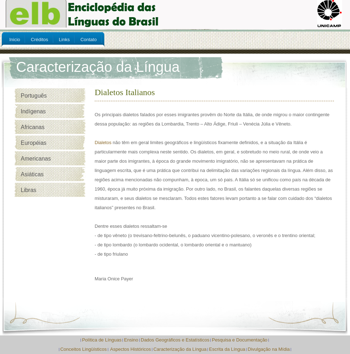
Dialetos (103, 142)
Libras (28, 190)
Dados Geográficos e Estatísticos (175, 340)
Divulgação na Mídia (269, 349)
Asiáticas (32, 174)
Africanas (33, 127)
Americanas (36, 159)
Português (34, 96)
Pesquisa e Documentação (239, 340)
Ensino (131, 340)
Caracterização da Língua (179, 349)
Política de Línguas (102, 340)
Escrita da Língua (227, 349)
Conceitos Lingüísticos (83, 349)
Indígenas (33, 111)
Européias (33, 143)
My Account (317, 71)
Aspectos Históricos (130, 349)
